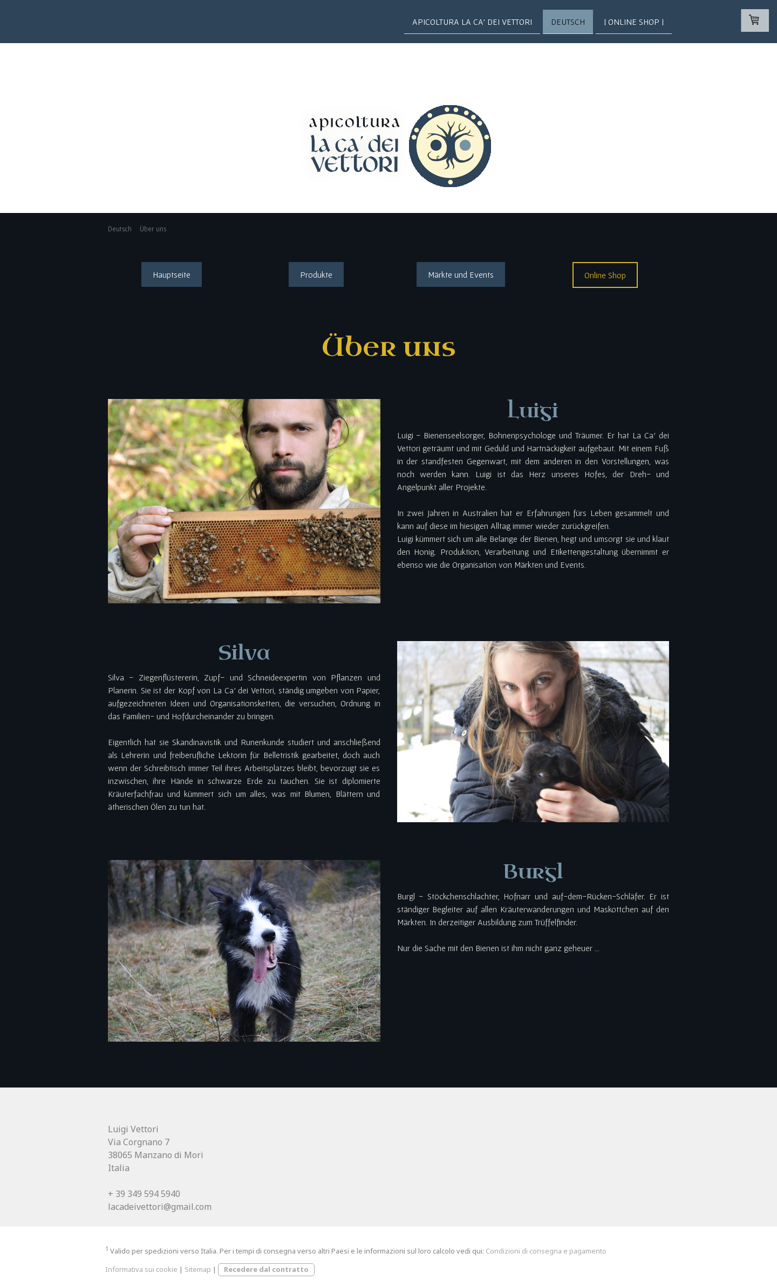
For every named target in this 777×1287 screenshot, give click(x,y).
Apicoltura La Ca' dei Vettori (472, 21)
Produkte (316, 274)
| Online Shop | (634, 21)
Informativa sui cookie (141, 1269)
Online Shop (605, 275)
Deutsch (568, 21)
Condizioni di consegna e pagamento (546, 1251)
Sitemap (198, 1269)
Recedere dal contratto (266, 1269)
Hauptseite (171, 274)
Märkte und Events (461, 274)
